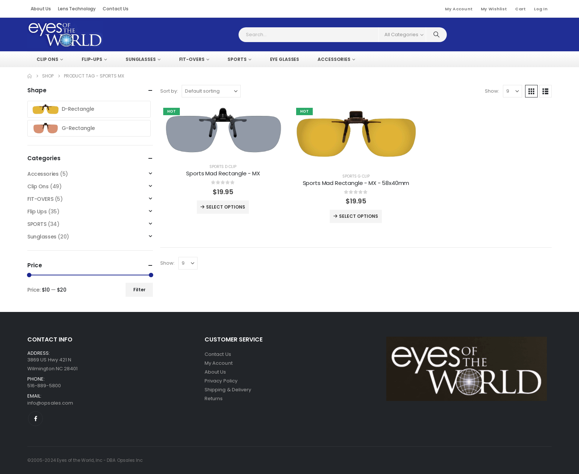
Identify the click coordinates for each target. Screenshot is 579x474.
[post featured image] (223, 131)
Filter (139, 289)
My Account (459, 9)
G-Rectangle (63, 128)
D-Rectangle (62, 109)
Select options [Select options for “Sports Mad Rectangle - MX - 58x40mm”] (355, 216)
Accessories (42, 174)
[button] (531, 91)
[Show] (512, 91)
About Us (41, 9)
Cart (520, 9)
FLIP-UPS (92, 59)
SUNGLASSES (141, 59)
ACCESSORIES (334, 59)
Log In (541, 9)
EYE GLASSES (284, 59)
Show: (492, 91)
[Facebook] (35, 418)
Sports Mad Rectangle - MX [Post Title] (223, 173)
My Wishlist (494, 9)
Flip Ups (37, 211)
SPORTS (236, 59)
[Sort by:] (211, 91)
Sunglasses (41, 236)
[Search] (436, 34)
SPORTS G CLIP (356, 176)
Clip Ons (47, 59)
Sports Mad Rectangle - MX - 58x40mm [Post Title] (356, 183)
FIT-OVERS (192, 59)
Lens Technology (77, 9)
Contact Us (116, 9)
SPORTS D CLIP (222, 166)
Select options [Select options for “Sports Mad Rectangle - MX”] (223, 207)
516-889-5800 (44, 385)
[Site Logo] (65, 34)
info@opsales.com (50, 402)
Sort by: (169, 91)
